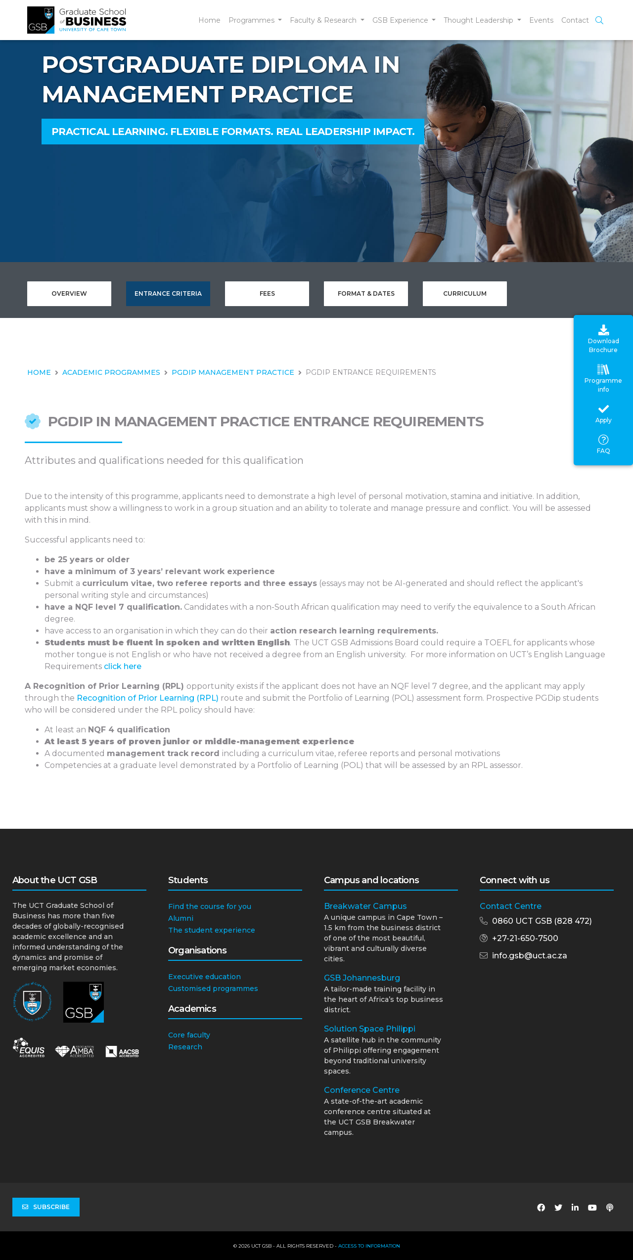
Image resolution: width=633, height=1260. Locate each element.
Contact (575, 20)
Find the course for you (209, 906)
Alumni (180, 918)
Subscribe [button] (46, 1207)
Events (541, 20)
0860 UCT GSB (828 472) (542, 921)
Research (185, 1046)
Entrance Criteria (168, 293)
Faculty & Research (324, 20)
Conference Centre (362, 1090)
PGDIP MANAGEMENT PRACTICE (233, 372)
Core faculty (189, 1035)
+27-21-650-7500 (525, 938)
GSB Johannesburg (362, 978)
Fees (267, 293)
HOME (39, 372)
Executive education (204, 976)
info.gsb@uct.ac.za (529, 955)
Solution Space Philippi (369, 1029)
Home (209, 20)
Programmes (252, 20)
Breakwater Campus (365, 906)
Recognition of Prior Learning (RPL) (148, 698)
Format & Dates (366, 293)
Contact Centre (511, 906)
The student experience (211, 930)
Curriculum (465, 293)
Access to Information (369, 1246)
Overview (69, 293)
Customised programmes (213, 988)
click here (122, 666)
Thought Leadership (479, 20)
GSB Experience (401, 20)
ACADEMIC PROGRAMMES (111, 372)
